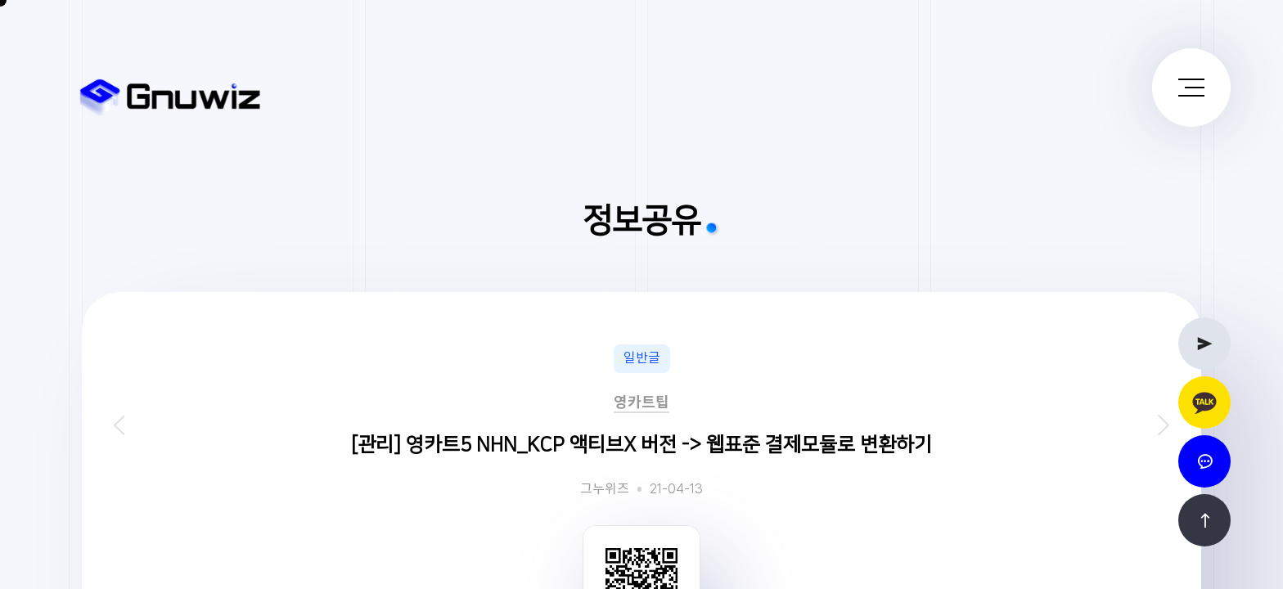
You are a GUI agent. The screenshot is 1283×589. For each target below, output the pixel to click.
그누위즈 (604, 489)
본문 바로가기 (0, 0)
